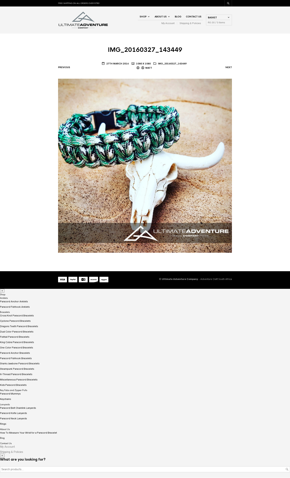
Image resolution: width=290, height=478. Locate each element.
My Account (168, 23)
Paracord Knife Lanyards (13, 413)
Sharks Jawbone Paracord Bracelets (19, 363)
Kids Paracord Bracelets (13, 385)
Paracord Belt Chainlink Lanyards (18, 408)
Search (287, 469)
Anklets (4, 298)
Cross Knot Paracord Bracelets (17, 316)
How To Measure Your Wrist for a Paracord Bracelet (28, 433)
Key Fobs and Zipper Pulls (13, 390)
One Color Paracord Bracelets (16, 347)
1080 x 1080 (143, 63)
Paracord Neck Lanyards (13, 418)
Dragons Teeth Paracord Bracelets (19, 326)
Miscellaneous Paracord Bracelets (18, 379)
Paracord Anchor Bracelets (15, 353)
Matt (148, 68)
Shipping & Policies (190, 23)
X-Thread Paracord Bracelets (16, 374)
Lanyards (5, 404)
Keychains (5, 399)
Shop (143, 16)
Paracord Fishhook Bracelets (16, 358)
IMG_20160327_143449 (172, 63)
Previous (64, 67)
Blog (178, 16)
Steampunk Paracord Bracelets (17, 369)
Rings (3, 424)
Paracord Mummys (10, 393)
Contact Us (193, 16)
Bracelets (5, 312)
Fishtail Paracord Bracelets (14, 337)
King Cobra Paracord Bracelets (17, 342)
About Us (161, 16)
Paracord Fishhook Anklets (15, 307)
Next (228, 67)
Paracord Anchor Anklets (14, 301)
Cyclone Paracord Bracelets (15, 321)
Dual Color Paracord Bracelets (16, 331)
